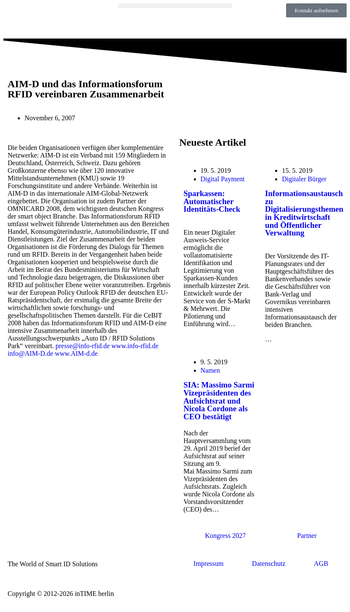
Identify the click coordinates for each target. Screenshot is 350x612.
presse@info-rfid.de (82, 345)
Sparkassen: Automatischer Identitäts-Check (212, 201)
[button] (175, 5)
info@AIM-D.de (30, 353)
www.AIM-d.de (76, 353)
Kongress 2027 (225, 535)
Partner (307, 535)
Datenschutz (268, 563)
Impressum (208, 563)
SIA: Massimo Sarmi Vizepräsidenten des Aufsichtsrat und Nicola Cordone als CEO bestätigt (219, 400)
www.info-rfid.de (134, 345)
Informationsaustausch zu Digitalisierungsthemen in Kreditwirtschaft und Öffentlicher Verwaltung (304, 213)
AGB (321, 563)
